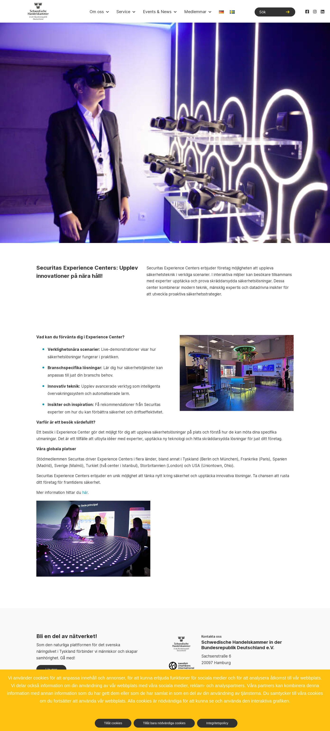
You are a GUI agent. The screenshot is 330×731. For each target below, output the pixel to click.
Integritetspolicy (217, 723)
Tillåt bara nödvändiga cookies (164, 723)
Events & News (157, 11)
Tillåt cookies (113, 723)
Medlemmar (195, 11)
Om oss (97, 11)
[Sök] (275, 12)
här (85, 492)
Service (123, 11)
